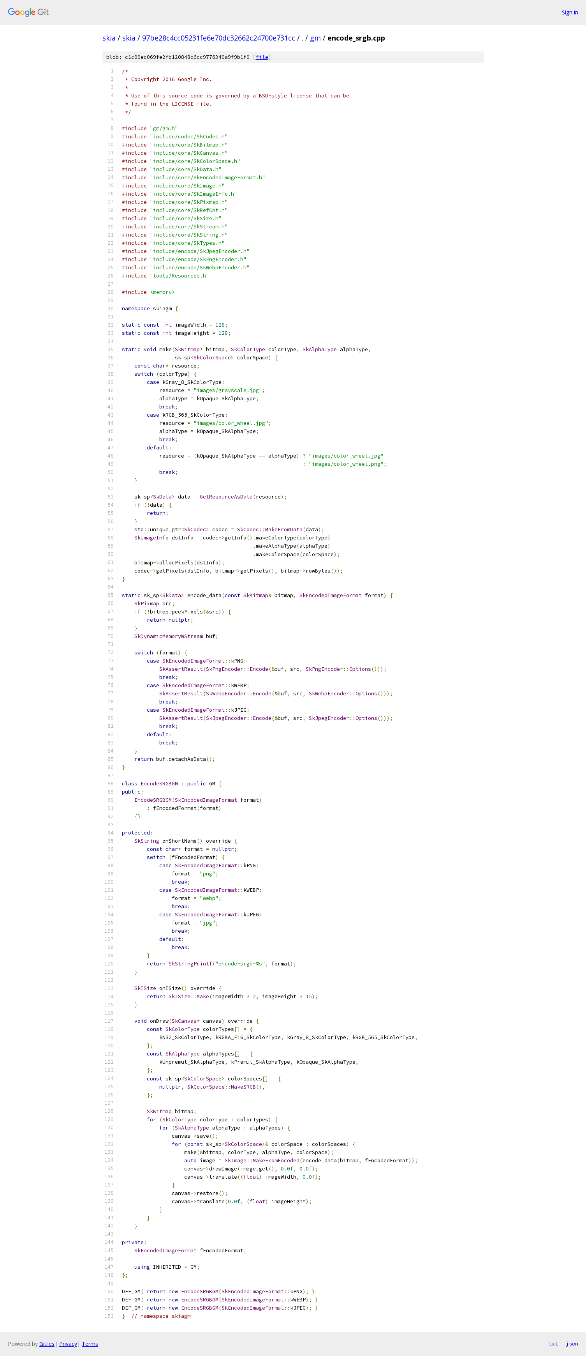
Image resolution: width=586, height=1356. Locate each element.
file (262, 57)
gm (315, 37)
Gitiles (47, 1343)
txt (553, 1343)
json (572, 1343)
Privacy (68, 1343)
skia (109, 37)
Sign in (570, 12)
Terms (90, 1343)
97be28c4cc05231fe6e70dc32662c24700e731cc (218, 37)
